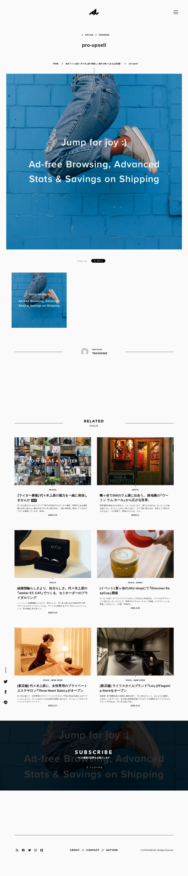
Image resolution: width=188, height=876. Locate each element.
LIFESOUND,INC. (149, 860)
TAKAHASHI (104, 34)
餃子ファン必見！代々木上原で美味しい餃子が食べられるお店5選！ (94, 63)
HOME (56, 63)
